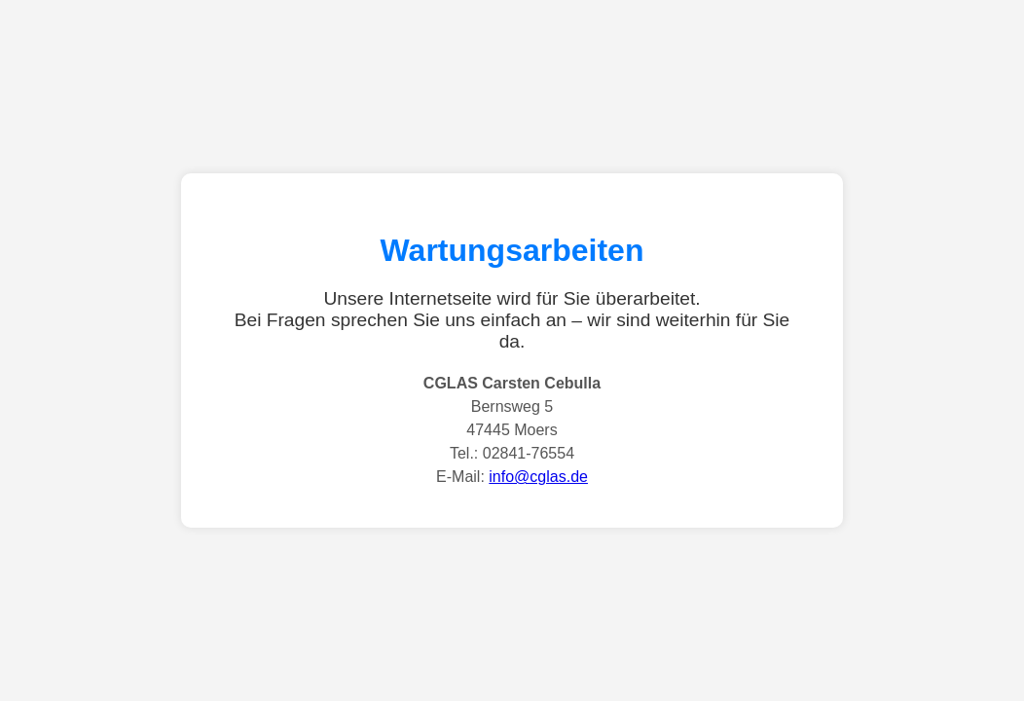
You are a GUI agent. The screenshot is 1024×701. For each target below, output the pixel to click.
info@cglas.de (538, 476)
